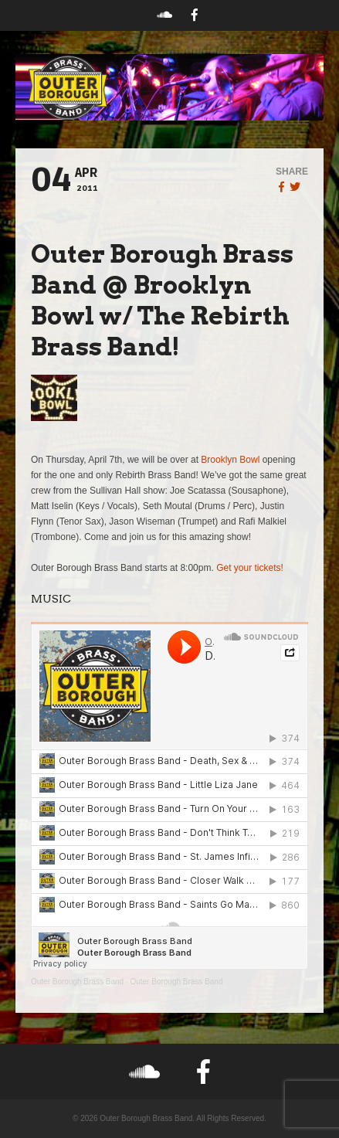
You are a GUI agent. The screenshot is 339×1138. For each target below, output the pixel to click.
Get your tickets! (249, 567)
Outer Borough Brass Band (77, 981)
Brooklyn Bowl (230, 459)
